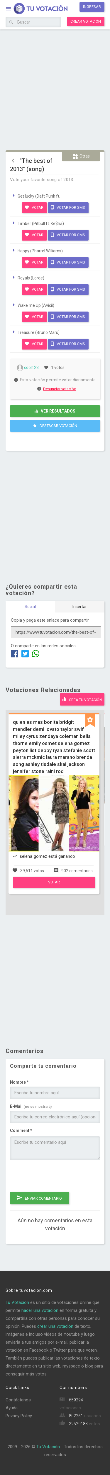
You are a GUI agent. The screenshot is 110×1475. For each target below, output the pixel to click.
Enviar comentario (39, 1198)
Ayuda (12, 1408)
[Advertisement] (55, 89)
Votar (34, 207)
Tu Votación (17, 1302)
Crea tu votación (82, 699)
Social (30, 606)
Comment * (21, 1130)
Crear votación (85, 21)
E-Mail (31, 1106)
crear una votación (55, 1326)
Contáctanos (18, 1400)
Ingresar (92, 6)
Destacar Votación (55, 425)
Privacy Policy (19, 1415)
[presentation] (54, 1175)
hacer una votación (39, 1310)
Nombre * (19, 1082)
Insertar (79, 606)
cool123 (28, 367)
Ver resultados (55, 411)
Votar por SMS (68, 207)
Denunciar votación (57, 389)
